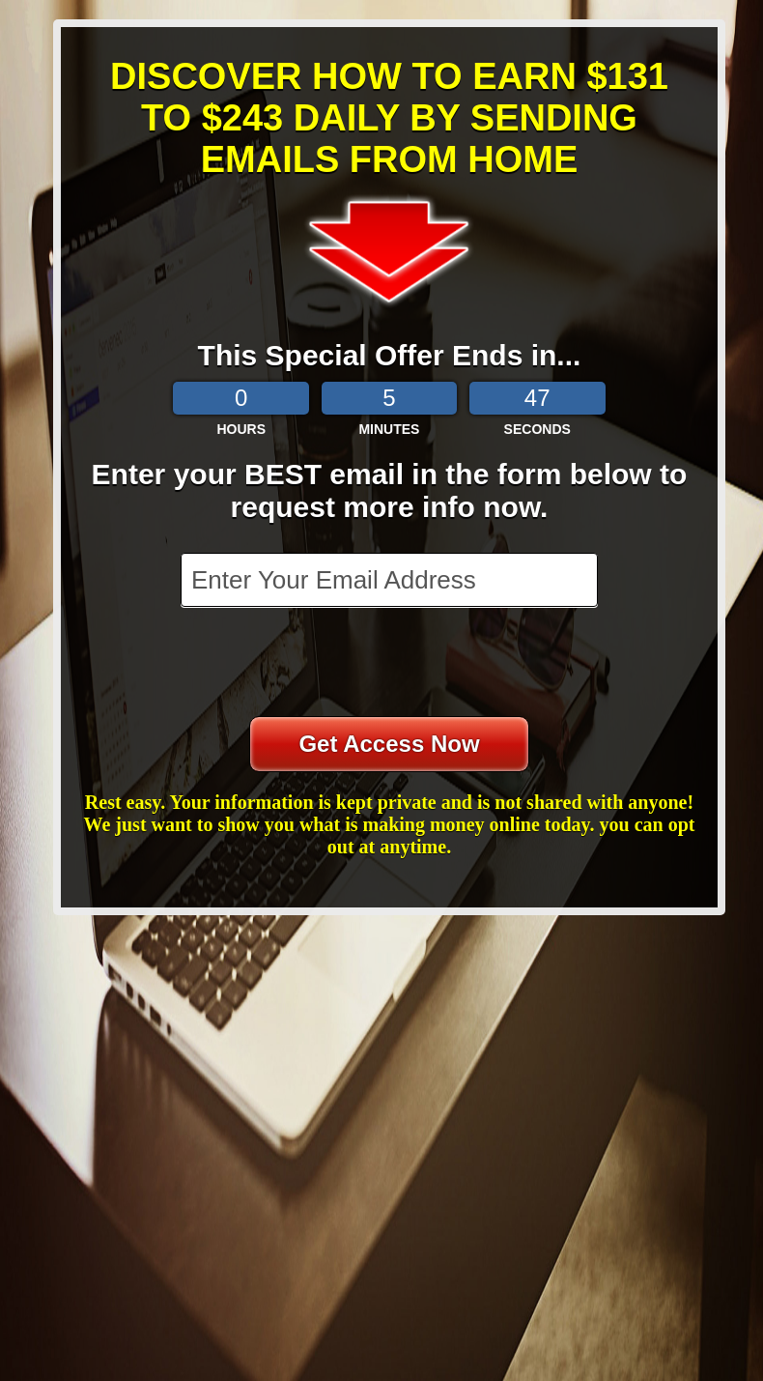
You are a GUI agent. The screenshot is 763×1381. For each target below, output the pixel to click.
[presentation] (391, 664)
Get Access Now (388, 744)
